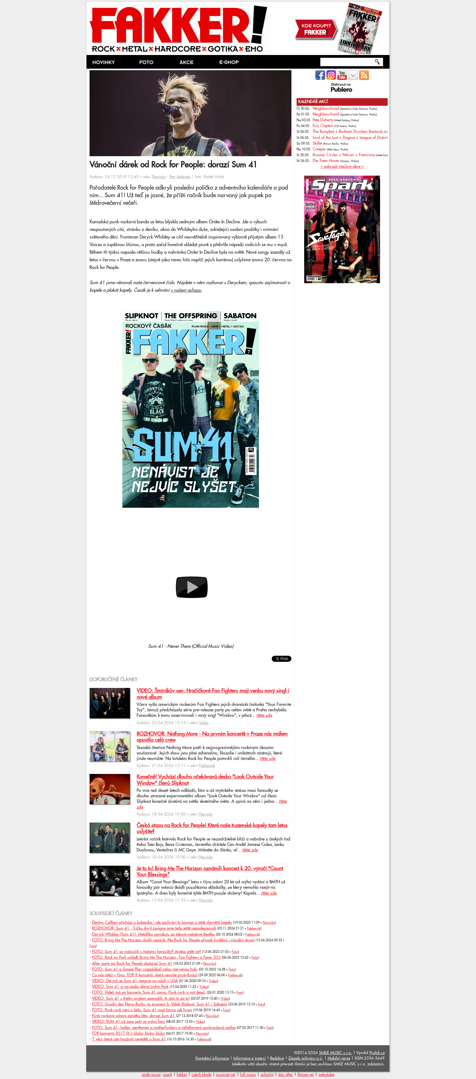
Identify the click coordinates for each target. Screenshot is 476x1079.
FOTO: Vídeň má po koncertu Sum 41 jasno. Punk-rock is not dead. (149, 992)
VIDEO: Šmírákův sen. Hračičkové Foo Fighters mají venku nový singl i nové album (213, 694)
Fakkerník (207, 766)
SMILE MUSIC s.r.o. (335, 1053)
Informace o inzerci (249, 1058)
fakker (182, 1075)
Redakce (277, 1058)
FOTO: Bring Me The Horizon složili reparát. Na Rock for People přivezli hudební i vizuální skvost (173, 940)
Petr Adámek (179, 177)
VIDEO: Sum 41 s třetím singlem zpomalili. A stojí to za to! (141, 998)
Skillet (317, 143)
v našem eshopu (186, 290)
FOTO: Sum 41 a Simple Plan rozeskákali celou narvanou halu (145, 969)
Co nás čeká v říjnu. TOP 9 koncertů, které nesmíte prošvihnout (144, 975)
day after (285, 1075)
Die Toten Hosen (326, 161)
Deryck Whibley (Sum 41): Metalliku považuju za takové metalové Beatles (153, 934)
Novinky (159, 177)
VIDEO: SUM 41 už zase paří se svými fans (128, 1021)
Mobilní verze (339, 1058)
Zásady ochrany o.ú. (305, 1058)
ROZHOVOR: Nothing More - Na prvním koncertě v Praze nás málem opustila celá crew (212, 737)
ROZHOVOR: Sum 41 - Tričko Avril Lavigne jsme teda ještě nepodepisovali (154, 928)
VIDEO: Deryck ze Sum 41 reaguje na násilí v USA (135, 981)
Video (204, 723)
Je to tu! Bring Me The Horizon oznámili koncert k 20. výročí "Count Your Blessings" (210, 872)
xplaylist (267, 1075)
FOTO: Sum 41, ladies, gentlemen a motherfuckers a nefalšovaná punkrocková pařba (164, 1028)
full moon (248, 1075)
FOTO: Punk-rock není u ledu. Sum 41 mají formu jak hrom (142, 1010)
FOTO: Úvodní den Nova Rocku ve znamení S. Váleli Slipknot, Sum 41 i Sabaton (159, 1004)
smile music (151, 1075)
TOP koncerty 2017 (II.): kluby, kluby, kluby (128, 1033)
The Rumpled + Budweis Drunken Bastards (348, 131)
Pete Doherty (323, 120)
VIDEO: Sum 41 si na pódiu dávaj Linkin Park (130, 987)
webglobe (326, 1075)
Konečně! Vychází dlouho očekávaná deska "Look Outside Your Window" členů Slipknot (205, 780)
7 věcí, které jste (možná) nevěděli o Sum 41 (129, 1039)
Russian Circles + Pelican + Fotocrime (344, 155)
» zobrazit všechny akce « (342, 166)
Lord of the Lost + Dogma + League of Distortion (353, 138)
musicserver (226, 1075)
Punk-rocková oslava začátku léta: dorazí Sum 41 (133, 1016)
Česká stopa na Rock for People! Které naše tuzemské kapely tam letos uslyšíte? (212, 829)
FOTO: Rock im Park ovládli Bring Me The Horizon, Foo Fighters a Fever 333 (156, 957)
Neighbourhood (326, 108)
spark (167, 1075)
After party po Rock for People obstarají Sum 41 (132, 963)
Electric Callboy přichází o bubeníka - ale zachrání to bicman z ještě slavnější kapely (162, 922)
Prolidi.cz (377, 1053)
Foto (93, 946)
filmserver (306, 1075)
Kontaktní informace (212, 1058)
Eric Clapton (323, 126)
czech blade (201, 1075)
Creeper (319, 149)
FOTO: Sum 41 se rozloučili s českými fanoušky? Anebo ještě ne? (146, 952)
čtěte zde (264, 715)
